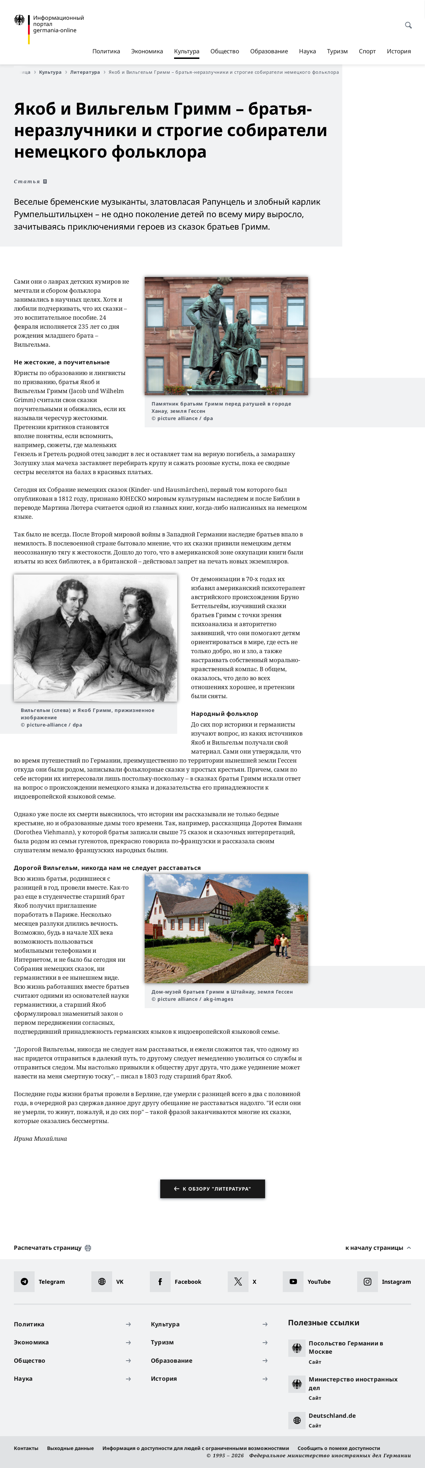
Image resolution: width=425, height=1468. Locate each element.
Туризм (337, 51)
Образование (269, 51)
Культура (186, 51)
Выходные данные (70, 1448)
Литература (88, 72)
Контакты (26, 1448)
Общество (224, 51)
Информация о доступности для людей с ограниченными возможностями (195, 1448)
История (399, 51)
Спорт (367, 51)
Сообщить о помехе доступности (339, 1448)
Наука (307, 51)
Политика (106, 51)
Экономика (147, 51)
